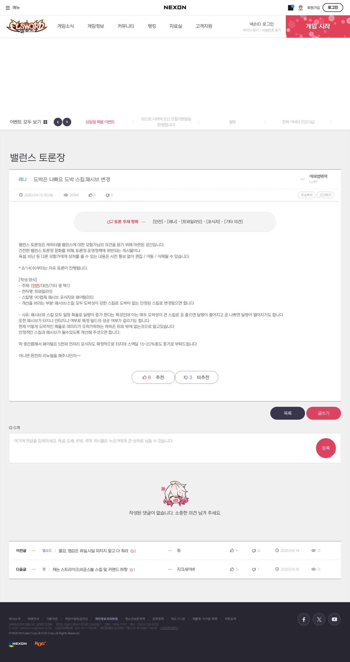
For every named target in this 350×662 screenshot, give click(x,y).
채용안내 (33, 619)
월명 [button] (241, 122)
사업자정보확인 (169, 628)
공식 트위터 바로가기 (319, 619)
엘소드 (25, 26)
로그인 (333, 7)
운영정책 (158, 619)
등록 (326, 448)
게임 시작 (318, 26)
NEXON (18, 644)
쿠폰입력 (230, 619)
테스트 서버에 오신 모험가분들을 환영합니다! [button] (175, 122)
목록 (288, 413)
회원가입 (313, 8)
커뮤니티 (126, 26)
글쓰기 (323, 413)
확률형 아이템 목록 (205, 619)
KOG (40, 644)
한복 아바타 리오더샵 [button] (307, 122)
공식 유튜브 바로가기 (334, 619)
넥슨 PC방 (178, 619)
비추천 (196, 377)
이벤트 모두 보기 (25, 122)
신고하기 (325, 195)
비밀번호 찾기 (271, 30)
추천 (153, 377)
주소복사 (306, 195)
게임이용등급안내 (76, 619)
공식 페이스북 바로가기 (303, 619)
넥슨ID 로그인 (262, 24)
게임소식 (65, 26)
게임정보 (96, 26)
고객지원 (204, 26)
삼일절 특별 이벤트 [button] (109, 122)
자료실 (176, 26)
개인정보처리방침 (106, 619)
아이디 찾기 (250, 30)
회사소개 (14, 619)
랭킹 (152, 26)
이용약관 (52, 619)
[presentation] (58, 122)
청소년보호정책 (135, 619)
